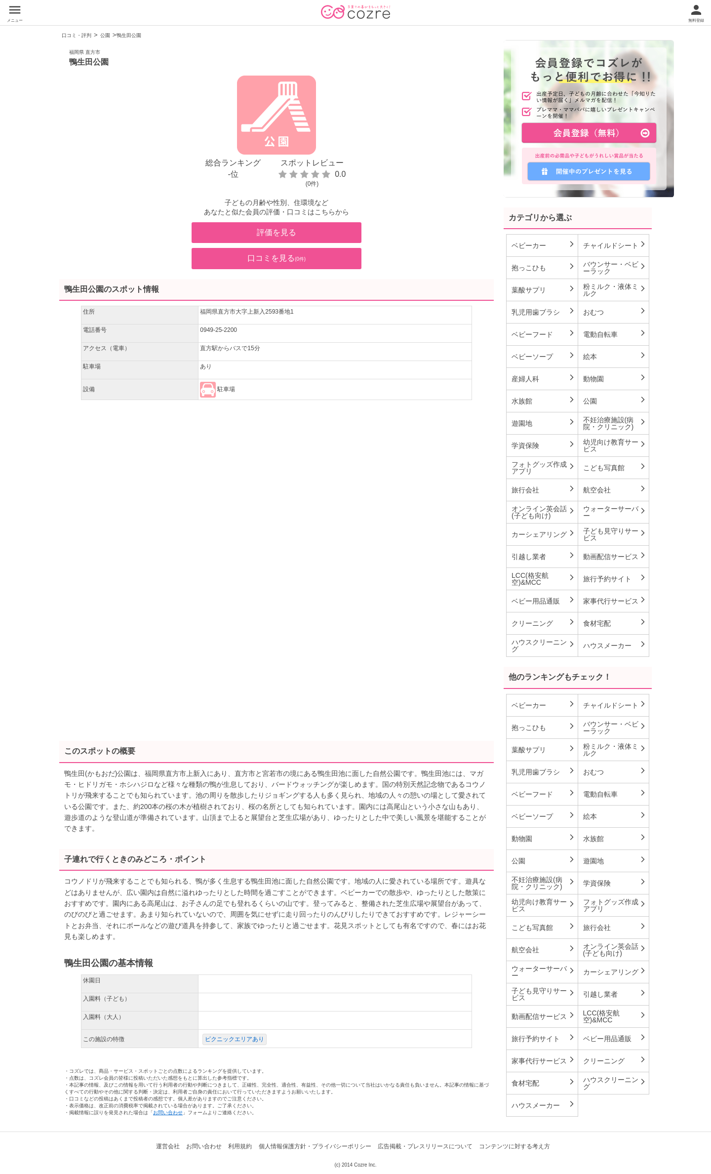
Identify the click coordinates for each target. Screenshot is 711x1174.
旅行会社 (543, 489)
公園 (105, 35)
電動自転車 (615, 333)
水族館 (543, 400)
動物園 (615, 378)
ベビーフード (543, 333)
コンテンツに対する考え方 (514, 1146)
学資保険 (543, 445)
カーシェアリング (543, 533)
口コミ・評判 (76, 35)
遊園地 (543, 422)
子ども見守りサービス (615, 534)
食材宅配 (615, 622)
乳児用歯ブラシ (543, 311)
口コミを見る (276, 258)
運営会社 (168, 1146)
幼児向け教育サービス (615, 445)
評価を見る (276, 232)
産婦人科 (543, 378)
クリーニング (543, 622)
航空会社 (615, 489)
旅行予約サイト (615, 578)
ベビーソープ (543, 356)
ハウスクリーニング (543, 645)
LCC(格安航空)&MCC (543, 578)
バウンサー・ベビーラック (615, 267)
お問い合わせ (168, 1112)
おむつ (615, 311)
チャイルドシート (615, 245)
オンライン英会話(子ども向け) (543, 512)
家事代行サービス (615, 600)
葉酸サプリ (543, 289)
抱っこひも (543, 267)
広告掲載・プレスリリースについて (425, 1146)
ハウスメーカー (615, 645)
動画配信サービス (615, 556)
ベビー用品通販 (543, 600)
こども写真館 (615, 467)
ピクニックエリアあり (234, 1039)
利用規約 (240, 1146)
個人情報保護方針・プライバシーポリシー (315, 1146)
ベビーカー (543, 245)
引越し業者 (543, 556)
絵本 (615, 356)
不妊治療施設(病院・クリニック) (615, 423)
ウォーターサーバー (615, 512)
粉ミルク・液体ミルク (615, 290)
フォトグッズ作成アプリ (543, 467)
